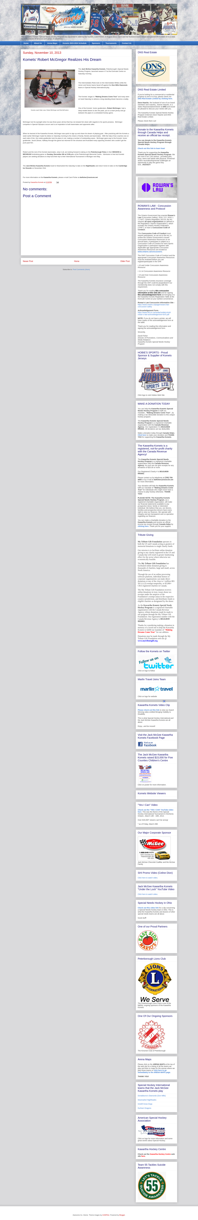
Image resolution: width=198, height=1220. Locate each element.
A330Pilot (105, 1215)
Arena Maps (52, 43)
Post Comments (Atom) (81, 269)
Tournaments (111, 43)
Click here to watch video (147, 878)
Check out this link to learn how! (151, 148)
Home (26, 43)
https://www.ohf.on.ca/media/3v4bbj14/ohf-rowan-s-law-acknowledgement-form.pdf (154, 313)
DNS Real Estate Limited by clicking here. (155, 99)
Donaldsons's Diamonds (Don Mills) (152, 1096)
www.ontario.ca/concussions (150, 252)
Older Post (125, 261)
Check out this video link (148, 908)
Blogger (122, 1215)
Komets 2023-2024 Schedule (74, 43)
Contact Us (126, 43)
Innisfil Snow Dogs (145, 1104)
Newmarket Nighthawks (147, 1100)
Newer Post (28, 261)
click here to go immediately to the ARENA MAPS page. (154, 1071)
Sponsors (96, 43)
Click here (142, 435)
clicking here (143, 526)
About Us (38, 43)
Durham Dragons (144, 1108)
